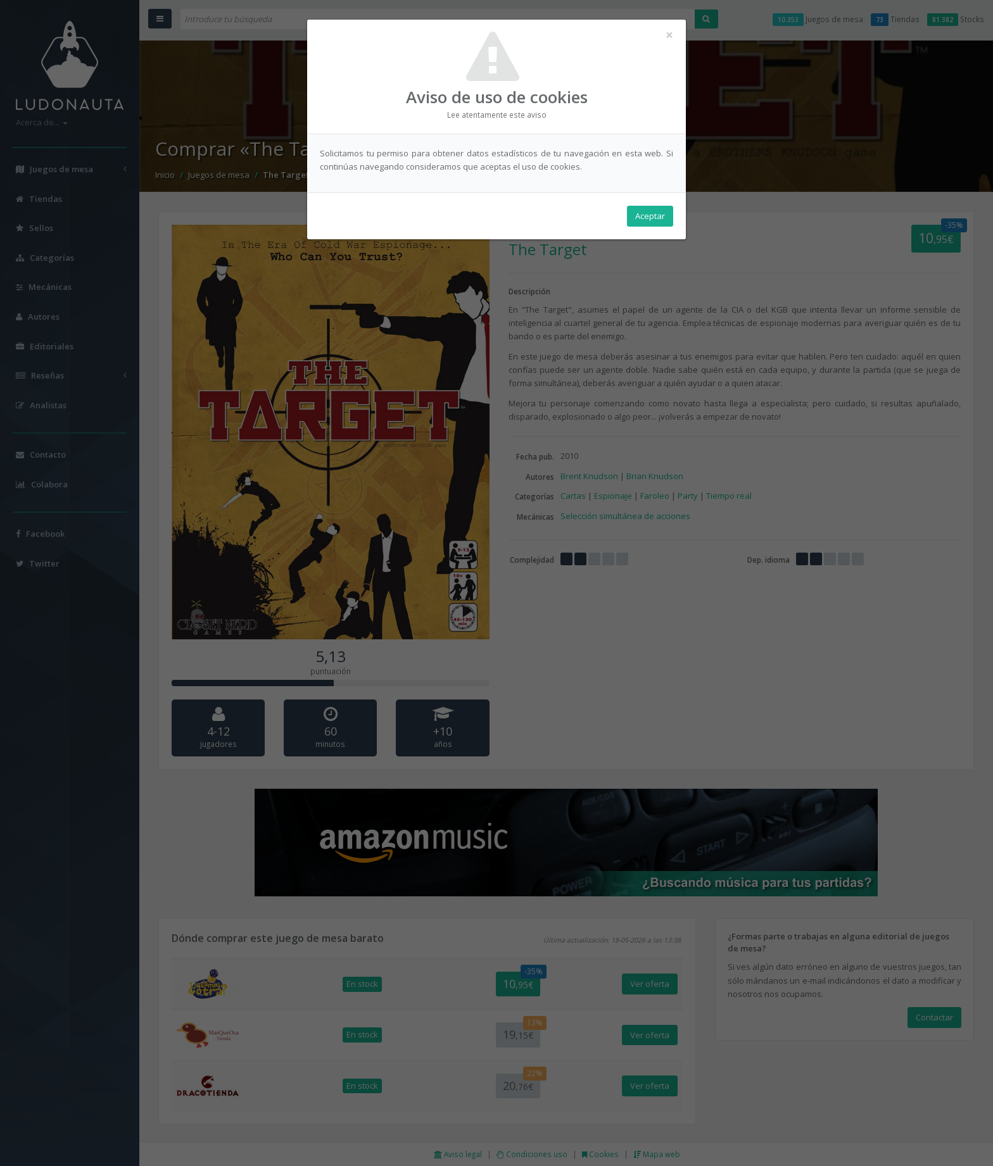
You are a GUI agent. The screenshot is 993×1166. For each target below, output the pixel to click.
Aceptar (650, 216)
